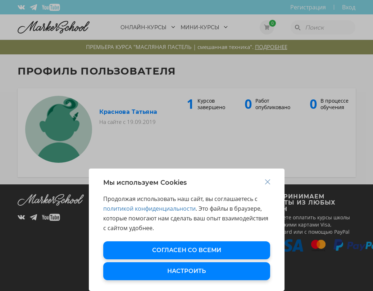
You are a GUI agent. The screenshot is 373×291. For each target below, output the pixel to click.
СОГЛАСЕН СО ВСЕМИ (186, 250)
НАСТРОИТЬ (186, 271)
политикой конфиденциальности (149, 208)
